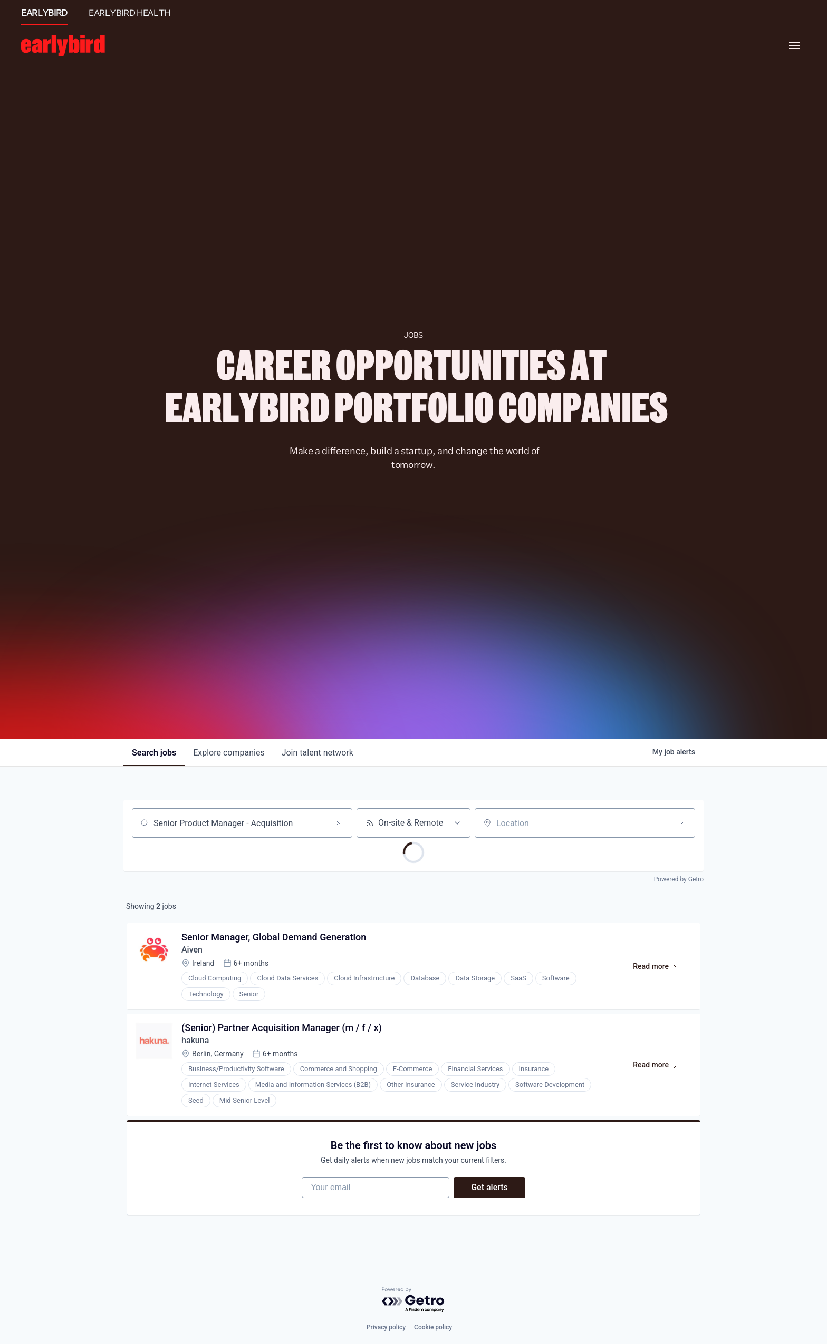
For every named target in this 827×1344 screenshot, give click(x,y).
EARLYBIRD (44, 12)
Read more (660, 968)
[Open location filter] (681, 823)
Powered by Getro (679, 879)
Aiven (192, 950)
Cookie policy (433, 1327)
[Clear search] (338, 823)
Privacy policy (386, 1327)
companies (228, 753)
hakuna (195, 1040)
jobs (154, 753)
